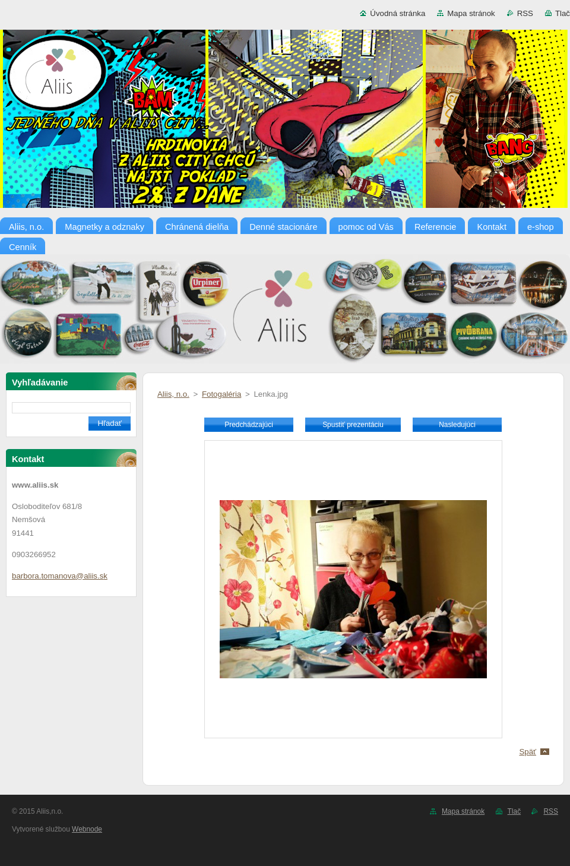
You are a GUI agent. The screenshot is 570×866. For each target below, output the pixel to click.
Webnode (87, 829)
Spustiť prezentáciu (353, 425)
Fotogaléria (221, 394)
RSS (525, 13)
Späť (527, 751)
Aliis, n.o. (173, 394)
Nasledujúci (457, 425)
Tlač (562, 13)
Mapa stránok (471, 13)
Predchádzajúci (248, 425)
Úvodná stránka (397, 13)
